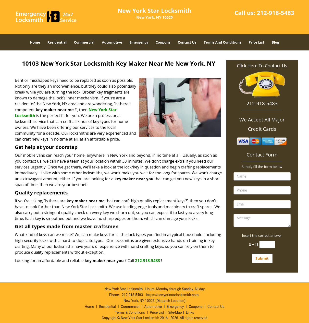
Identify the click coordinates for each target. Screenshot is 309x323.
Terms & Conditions (130, 312)
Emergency (138, 42)
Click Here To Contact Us (262, 66)
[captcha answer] (267, 244)
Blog (275, 42)
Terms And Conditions (222, 42)
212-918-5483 (275, 13)
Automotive (112, 42)
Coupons (163, 42)
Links (190, 312)
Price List (256, 42)
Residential (57, 42)
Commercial (84, 42)
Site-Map (175, 312)
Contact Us (187, 42)
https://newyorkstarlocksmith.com (172, 295)
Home (35, 42)
